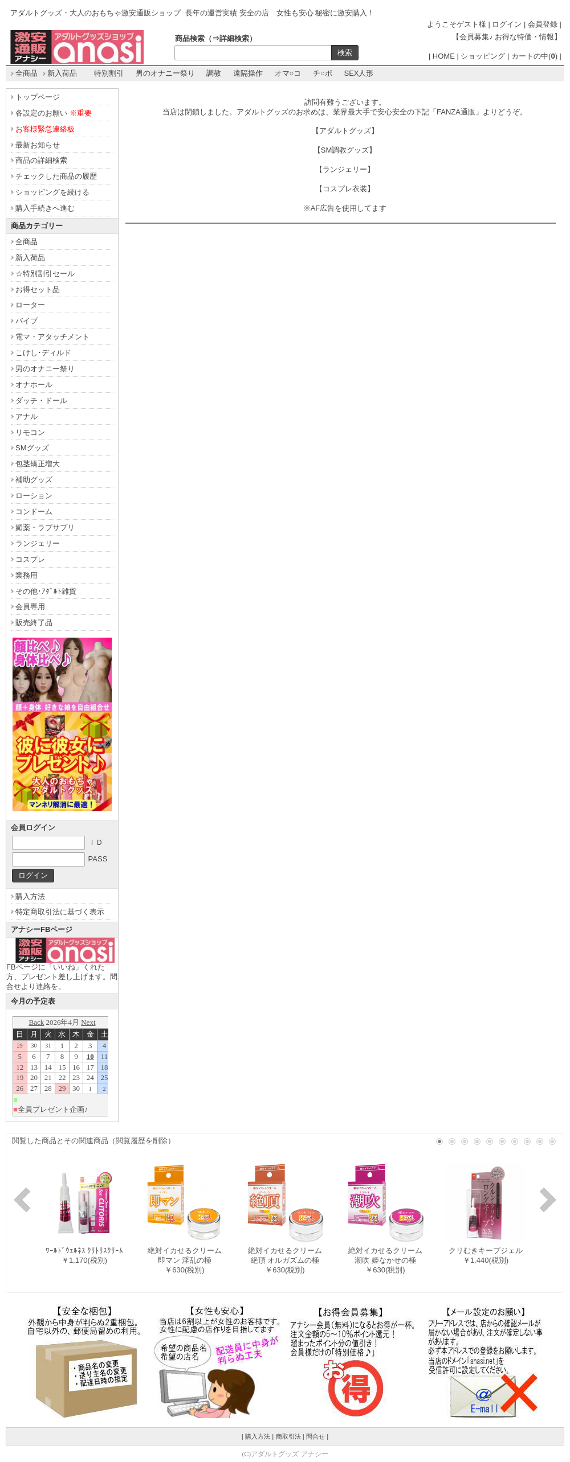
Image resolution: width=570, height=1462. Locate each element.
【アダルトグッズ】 (345, 130)
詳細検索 (234, 38)
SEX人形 (358, 73)
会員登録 (542, 24)
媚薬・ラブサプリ (45, 527)
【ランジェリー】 (344, 169)
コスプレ (30, 559)
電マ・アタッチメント (52, 336)
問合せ (315, 1436)
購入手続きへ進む (45, 208)
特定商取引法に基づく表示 (59, 911)
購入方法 (30, 896)
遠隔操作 (248, 73)
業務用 (26, 575)
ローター (30, 305)
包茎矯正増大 (37, 463)
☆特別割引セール (45, 273)
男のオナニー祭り (165, 73)
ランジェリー (37, 543)
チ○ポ (322, 73)
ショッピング (483, 56)
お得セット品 (37, 289)
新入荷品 (62, 73)
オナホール (33, 384)
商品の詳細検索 (41, 160)
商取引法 (288, 1436)
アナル (26, 416)
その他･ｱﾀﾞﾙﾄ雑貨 (45, 591)
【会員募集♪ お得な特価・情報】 (506, 36)
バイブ (26, 321)
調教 (213, 73)
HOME (444, 56)
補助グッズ (33, 479)
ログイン (507, 24)
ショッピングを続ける (52, 192)
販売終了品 (33, 622)
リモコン (30, 432)
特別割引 (109, 73)
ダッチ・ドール (41, 400)
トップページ (37, 97)
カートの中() (534, 56)
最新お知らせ (37, 145)
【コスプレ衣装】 (344, 188)
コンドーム (33, 511)
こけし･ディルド (43, 352)
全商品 (26, 73)
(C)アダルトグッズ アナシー (285, 1453)
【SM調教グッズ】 (345, 150)
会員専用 (30, 606)
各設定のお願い (53, 113)
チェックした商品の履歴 (56, 176)
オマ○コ (288, 73)
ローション (33, 495)
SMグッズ (32, 447)
